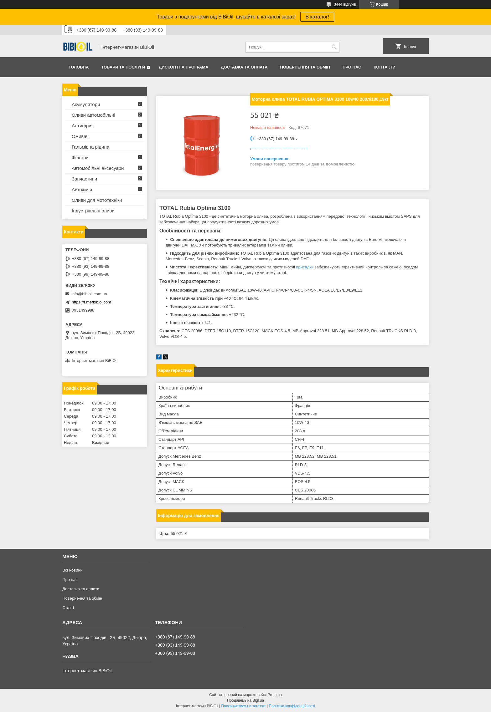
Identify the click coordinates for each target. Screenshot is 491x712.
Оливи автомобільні (93, 115)
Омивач (80, 136)
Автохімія (82, 189)
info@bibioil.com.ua (89, 294)
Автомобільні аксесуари (98, 168)
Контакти (384, 67)
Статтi (68, 607)
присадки (305, 267)
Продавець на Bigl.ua (245, 700)
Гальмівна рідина (90, 147)
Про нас (352, 67)
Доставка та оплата (244, 67)
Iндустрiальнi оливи (93, 210)
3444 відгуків (345, 4)
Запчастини (84, 178)
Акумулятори (86, 104)
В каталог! (317, 16)
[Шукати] (333, 47)
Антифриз (82, 125)
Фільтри (80, 157)
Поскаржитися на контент (243, 706)
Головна (79, 67)
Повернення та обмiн (305, 67)
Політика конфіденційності (292, 706)
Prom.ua (275, 695)
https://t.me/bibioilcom (91, 302)
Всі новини (72, 570)
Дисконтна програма (183, 67)
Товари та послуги (123, 67)
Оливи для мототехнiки (97, 200)
